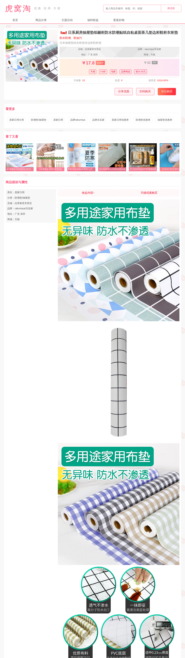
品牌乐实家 (98, 119)
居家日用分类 (16, 119)
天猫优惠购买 (149, 192)
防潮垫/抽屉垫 (38, 119)
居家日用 (58, 119)
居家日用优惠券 (120, 119)
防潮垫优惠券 (143, 119)
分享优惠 (123, 91)
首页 (15, 20)
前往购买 (166, 91)
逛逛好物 (118, 20)
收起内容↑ (88, 192)
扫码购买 (145, 91)
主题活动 (67, 20)
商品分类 (41, 20)
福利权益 (93, 20)
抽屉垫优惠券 (165, 119)
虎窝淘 (18, 8)
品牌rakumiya (77, 119)
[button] (21, 79)
